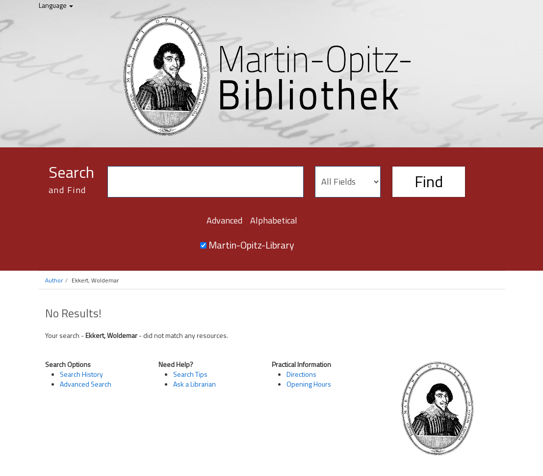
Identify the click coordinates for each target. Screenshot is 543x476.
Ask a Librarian (194, 384)
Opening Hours (308, 384)
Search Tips (190, 374)
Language (56, 5)
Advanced (224, 220)
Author (54, 280)
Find (428, 181)
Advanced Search (85, 384)
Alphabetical (273, 220)
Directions (301, 374)
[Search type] (348, 181)
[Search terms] (205, 181)
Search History (81, 374)
